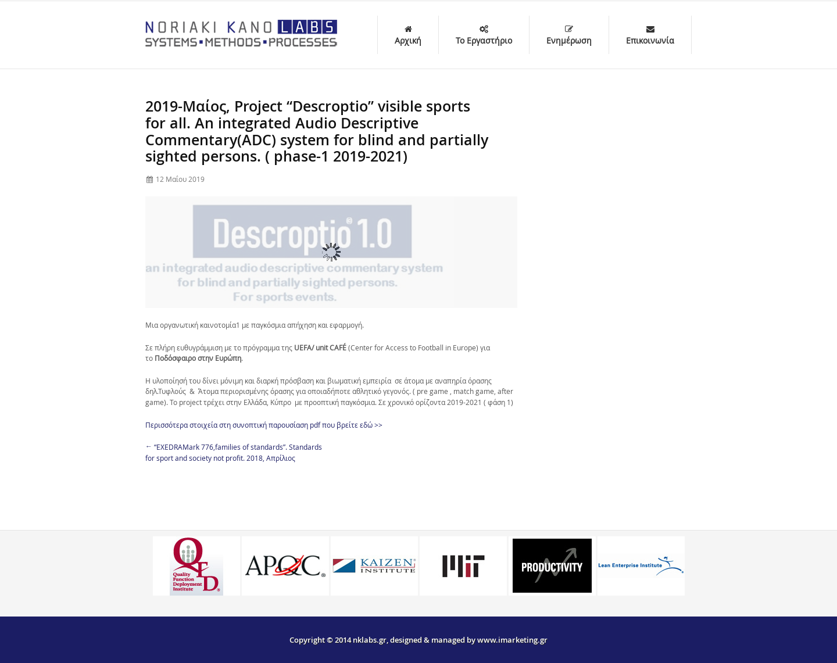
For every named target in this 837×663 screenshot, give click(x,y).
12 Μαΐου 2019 (180, 179)
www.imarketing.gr (512, 640)
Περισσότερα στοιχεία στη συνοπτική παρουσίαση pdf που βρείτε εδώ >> (263, 424)
